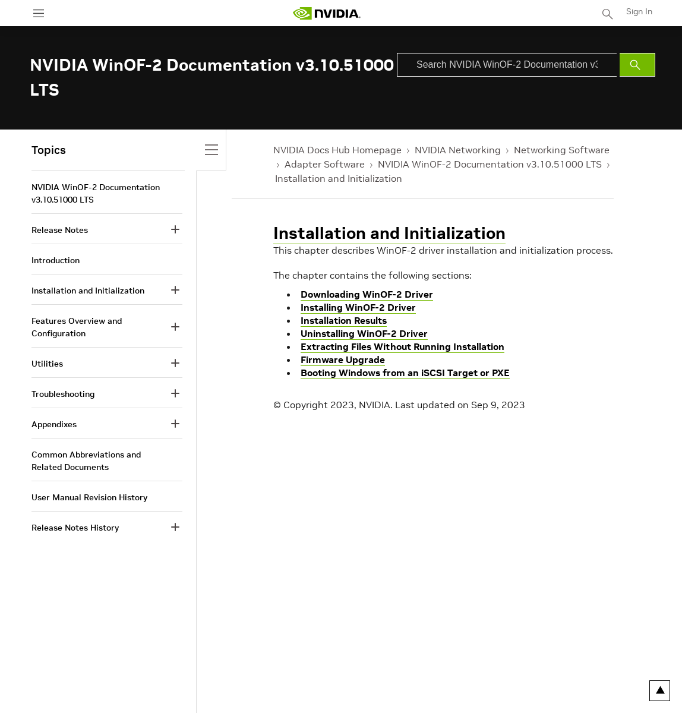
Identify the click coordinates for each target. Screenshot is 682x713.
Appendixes (54, 424)
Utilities (47, 363)
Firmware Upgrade (343, 359)
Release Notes (59, 230)
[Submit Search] (637, 65)
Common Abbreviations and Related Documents (86, 460)
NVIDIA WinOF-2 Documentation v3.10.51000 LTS (490, 164)
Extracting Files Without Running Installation (402, 346)
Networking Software (562, 150)
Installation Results (344, 320)
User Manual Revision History (89, 497)
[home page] (327, 13)
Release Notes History (75, 527)
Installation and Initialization (338, 178)
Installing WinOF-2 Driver (358, 307)
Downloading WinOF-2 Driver (367, 294)
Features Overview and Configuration (76, 327)
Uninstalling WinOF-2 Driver (364, 333)
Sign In (639, 11)
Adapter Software (325, 164)
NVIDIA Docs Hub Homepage (337, 150)
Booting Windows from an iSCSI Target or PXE (405, 372)
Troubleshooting (62, 394)
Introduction (55, 260)
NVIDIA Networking (458, 150)
